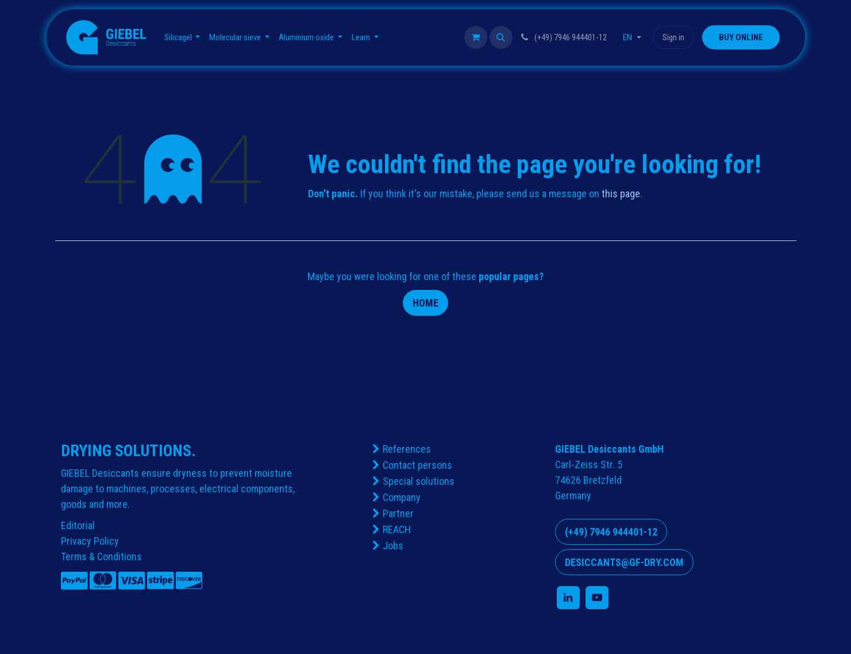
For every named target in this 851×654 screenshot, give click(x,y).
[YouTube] (597, 597)
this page (621, 194)
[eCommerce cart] (475, 37)
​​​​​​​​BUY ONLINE (741, 37)
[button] (501, 37)
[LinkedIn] (568, 597)
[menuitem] (182, 37)
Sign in (673, 37)
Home (425, 303)
